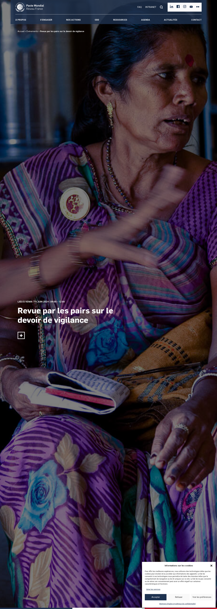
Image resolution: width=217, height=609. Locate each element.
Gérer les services (153, 589)
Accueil (21, 31)
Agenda (145, 20)
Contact (196, 20)
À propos (20, 20)
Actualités (170, 20)
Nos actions (73, 20)
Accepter (156, 597)
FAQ (139, 7)
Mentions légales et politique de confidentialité (177, 604)
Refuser (178, 597)
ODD (97, 20)
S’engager (46, 20)
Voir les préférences (202, 597)
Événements (32, 31)
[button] (211, 565)
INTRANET (150, 7)
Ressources (120, 20)
